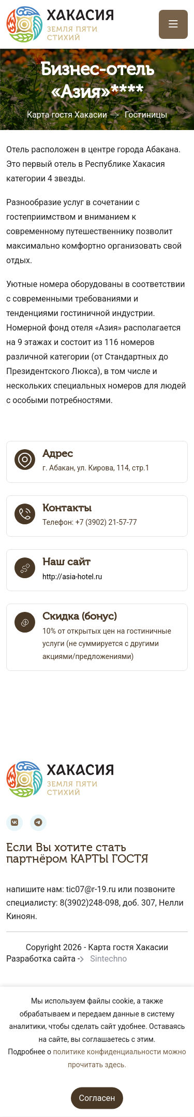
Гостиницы (146, 115)
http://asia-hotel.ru (72, 576)
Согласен (97, 1098)
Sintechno (108, 959)
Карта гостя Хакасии (67, 115)
